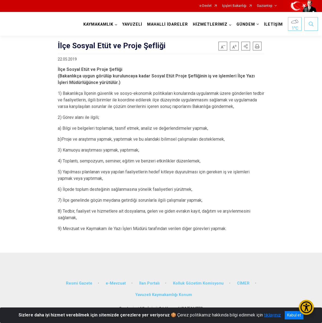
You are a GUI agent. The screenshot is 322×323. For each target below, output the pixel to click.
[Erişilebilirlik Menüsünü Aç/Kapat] (306, 307)
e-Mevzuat (116, 283)
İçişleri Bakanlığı (234, 6)
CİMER (243, 283)
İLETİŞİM (273, 24)
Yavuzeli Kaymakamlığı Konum (163, 294)
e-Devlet (205, 6)
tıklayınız (272, 315)
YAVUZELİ (132, 24)
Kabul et (294, 315)
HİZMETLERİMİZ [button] (210, 24)
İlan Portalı (149, 283)
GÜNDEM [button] (245, 24)
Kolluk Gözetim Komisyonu (198, 283)
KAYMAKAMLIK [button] (98, 24)
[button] (245, 46)
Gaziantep (264, 6)
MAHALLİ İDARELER (167, 24)
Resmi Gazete (79, 283)
